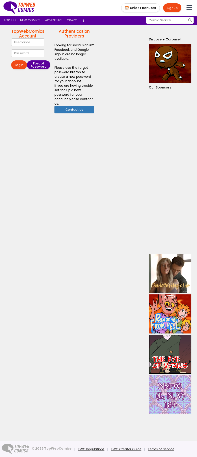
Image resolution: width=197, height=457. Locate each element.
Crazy (72, 20)
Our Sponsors (160, 87)
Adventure (53, 20)
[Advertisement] (170, 172)
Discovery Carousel (165, 39)
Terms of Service (161, 449)
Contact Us (74, 109)
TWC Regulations (91, 449)
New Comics (30, 20)
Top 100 (9, 20)
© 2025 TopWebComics (51, 448)
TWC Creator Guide (126, 449)
